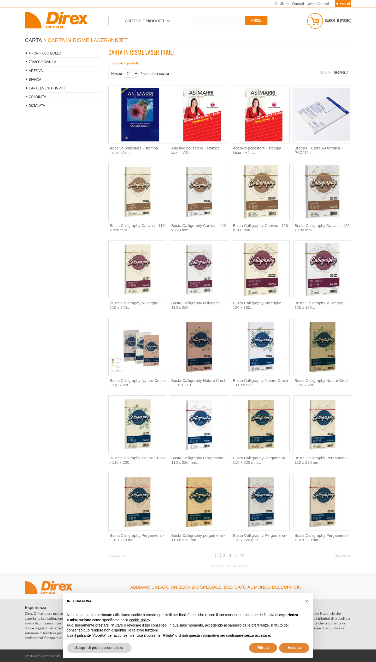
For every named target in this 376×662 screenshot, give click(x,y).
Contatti (298, 4)
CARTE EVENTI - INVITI (47, 88)
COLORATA (37, 97)
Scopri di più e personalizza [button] (99, 648)
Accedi (343, 4)
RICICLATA (37, 106)
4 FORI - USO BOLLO (45, 53)
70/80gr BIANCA (42, 62)
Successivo (343, 555)
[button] (306, 601)
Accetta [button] (294, 648)
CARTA (33, 40)
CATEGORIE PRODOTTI (147, 21)
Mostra (116, 73)
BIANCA (35, 79)
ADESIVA (36, 71)
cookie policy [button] (139, 620)
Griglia (341, 72)
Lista (325, 72)
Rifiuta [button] (263, 648)
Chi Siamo (281, 4)
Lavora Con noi (318, 4)
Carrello (329, 21)
